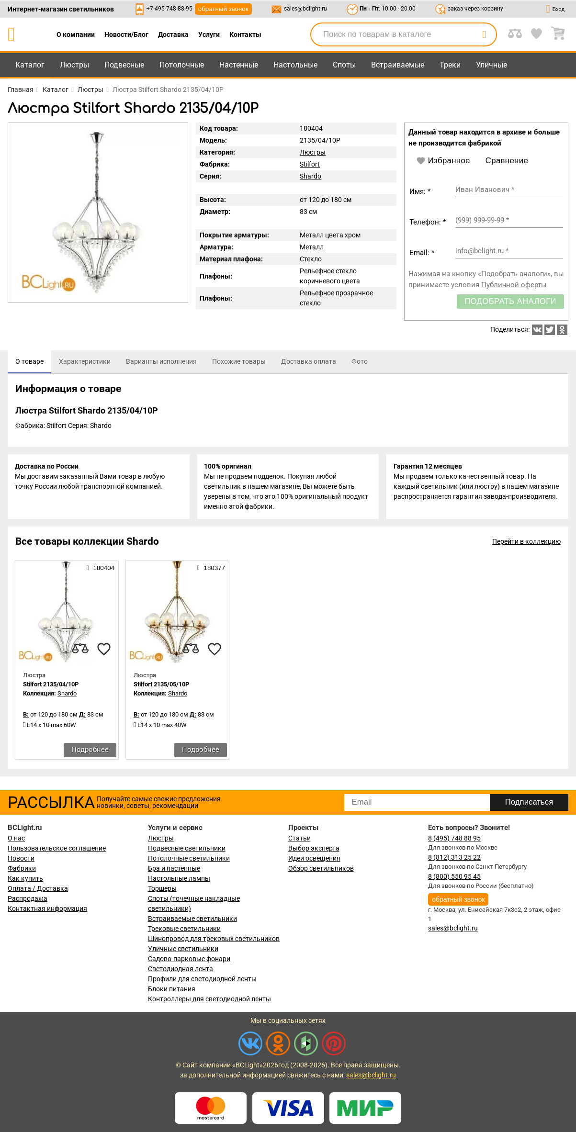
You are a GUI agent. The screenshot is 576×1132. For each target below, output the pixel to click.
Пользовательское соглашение (57, 848)
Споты (344, 64)
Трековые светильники (184, 928)
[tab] (29, 361)
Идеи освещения (314, 858)
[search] (484, 34)
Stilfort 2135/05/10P (161, 685)
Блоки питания (171, 989)
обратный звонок (223, 8)
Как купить (25, 878)
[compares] (80, 650)
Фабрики (22, 868)
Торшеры (162, 888)
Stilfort (310, 164)
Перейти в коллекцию (526, 543)
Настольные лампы (179, 878)
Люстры (74, 64)
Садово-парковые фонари (189, 959)
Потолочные (181, 64)
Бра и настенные (174, 868)
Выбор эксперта (313, 848)
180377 (211, 569)
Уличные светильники (183, 949)
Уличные (491, 64)
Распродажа (27, 898)
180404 (100, 569)
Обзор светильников (321, 868)
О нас (16, 838)
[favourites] (103, 650)
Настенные (238, 64)
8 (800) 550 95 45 (454, 876)
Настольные (295, 64)
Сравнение (507, 160)
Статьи (299, 838)
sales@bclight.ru (305, 8)
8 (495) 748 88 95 (454, 838)
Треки (450, 64)
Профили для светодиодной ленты (202, 979)
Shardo (310, 176)
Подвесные (124, 64)
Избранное (443, 161)
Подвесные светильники (187, 848)
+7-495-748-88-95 (169, 8)
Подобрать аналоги (510, 301)
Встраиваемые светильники (192, 918)
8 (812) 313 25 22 (454, 857)
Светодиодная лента (180, 969)
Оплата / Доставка (38, 888)
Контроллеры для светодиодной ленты (209, 999)
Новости (21, 858)
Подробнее (90, 751)
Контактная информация (47, 908)
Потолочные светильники (189, 858)
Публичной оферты (514, 284)
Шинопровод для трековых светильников (214, 938)
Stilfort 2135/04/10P (51, 685)
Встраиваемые (397, 64)
